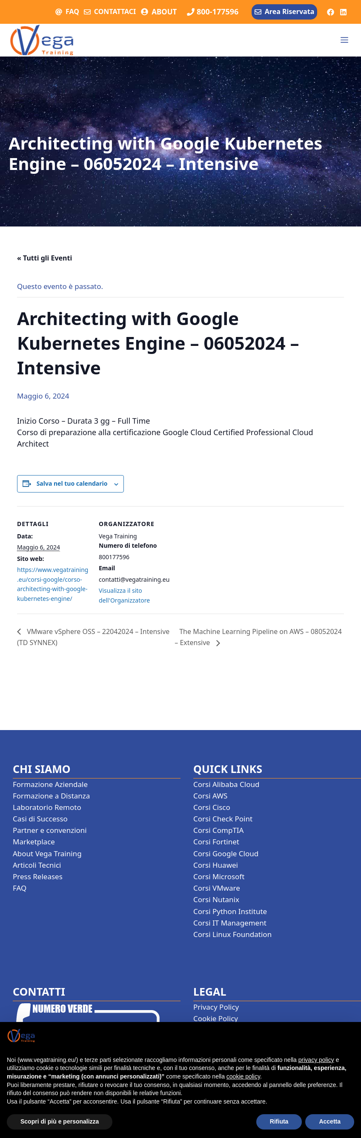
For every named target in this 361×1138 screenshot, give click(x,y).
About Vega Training (47, 853)
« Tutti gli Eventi (44, 258)
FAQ (72, 11)
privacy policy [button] (316, 1059)
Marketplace (34, 841)
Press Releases (38, 876)
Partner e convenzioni (50, 830)
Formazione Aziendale (50, 784)
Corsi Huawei (215, 865)
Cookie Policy (215, 1018)
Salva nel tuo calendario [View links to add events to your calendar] (72, 483)
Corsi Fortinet (216, 841)
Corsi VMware (216, 888)
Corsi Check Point (222, 819)
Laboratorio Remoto (47, 807)
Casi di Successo (40, 819)
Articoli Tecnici (37, 865)
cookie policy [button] (243, 1076)
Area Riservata (289, 11)
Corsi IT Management (229, 923)
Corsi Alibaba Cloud (226, 784)
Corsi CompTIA (218, 830)
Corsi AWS (210, 796)
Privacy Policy (216, 1007)
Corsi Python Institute (230, 911)
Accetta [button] (330, 1121)
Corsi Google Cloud (225, 853)
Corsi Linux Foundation (232, 934)
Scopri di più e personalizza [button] (59, 1121)
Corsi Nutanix (216, 899)
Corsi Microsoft (218, 876)
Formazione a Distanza (51, 796)
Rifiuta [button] (279, 1121)
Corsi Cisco (211, 807)
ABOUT (164, 12)
